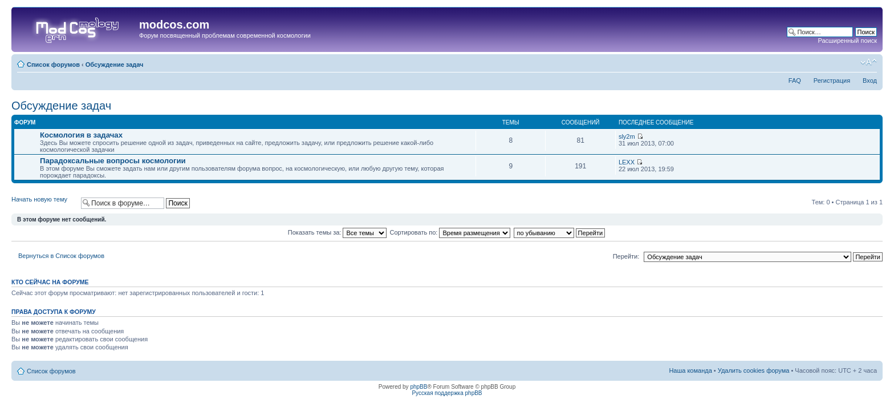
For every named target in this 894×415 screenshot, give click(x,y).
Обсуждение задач (115, 64)
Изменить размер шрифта (868, 62)
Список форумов (53, 64)
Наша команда (690, 370)
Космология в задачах (81, 135)
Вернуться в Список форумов (61, 255)
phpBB (418, 387)
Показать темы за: (337, 232)
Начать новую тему (43, 203)
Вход (870, 80)
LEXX (627, 162)
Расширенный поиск (847, 40)
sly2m (627, 136)
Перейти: (626, 256)
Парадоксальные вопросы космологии (113, 160)
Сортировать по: (450, 232)
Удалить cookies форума (754, 370)
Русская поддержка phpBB (447, 393)
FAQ (795, 80)
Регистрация (832, 80)
